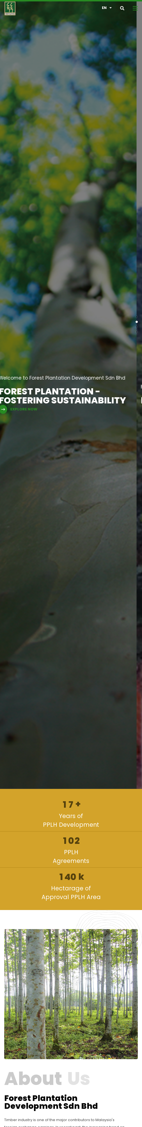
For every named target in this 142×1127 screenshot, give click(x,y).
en (107, 7)
